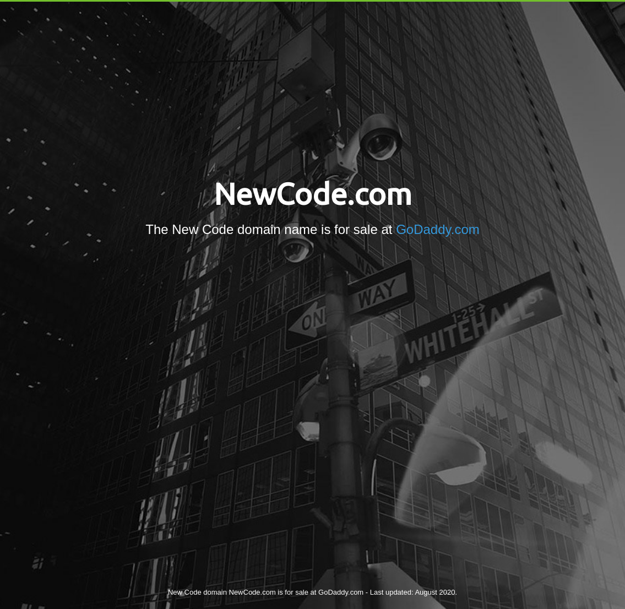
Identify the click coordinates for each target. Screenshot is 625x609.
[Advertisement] (313, 345)
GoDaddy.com (438, 229)
